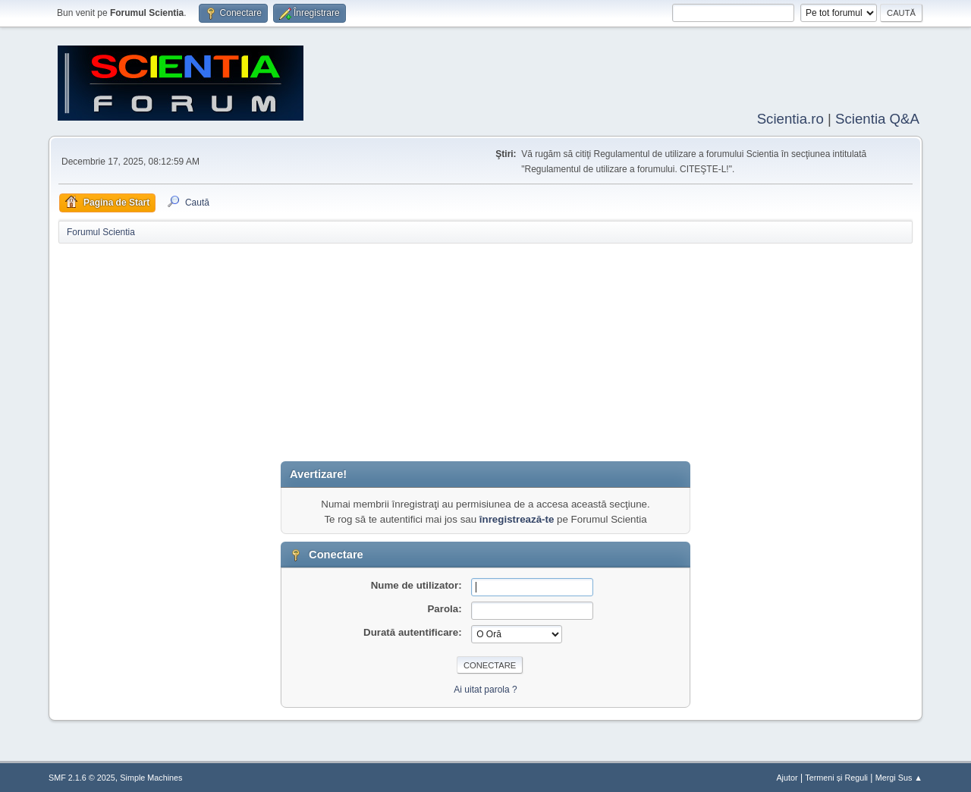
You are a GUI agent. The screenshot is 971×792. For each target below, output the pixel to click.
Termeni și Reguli (836, 776)
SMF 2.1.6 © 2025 (82, 776)
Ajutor (786, 776)
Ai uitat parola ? (485, 688)
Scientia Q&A (877, 117)
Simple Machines (151, 776)
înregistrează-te (517, 517)
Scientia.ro (790, 117)
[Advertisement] (485, 353)
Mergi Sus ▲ (898, 776)
